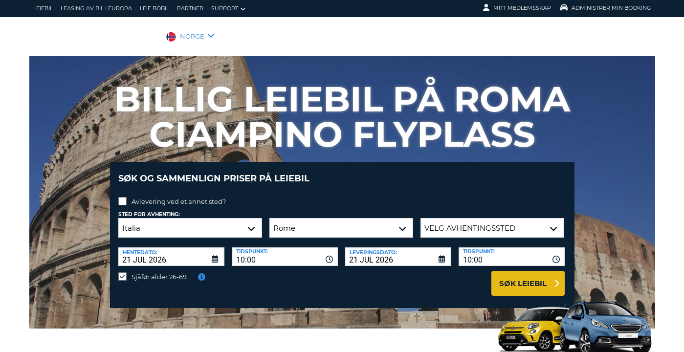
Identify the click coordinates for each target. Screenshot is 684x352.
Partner (190, 8)
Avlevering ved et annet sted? (179, 194)
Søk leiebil (523, 276)
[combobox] (285, 249)
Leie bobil (154, 8)
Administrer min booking (605, 7)
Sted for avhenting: (149, 207)
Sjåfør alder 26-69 (159, 269)
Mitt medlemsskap (517, 7)
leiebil (43, 8)
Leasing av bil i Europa (96, 8)
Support (228, 8)
